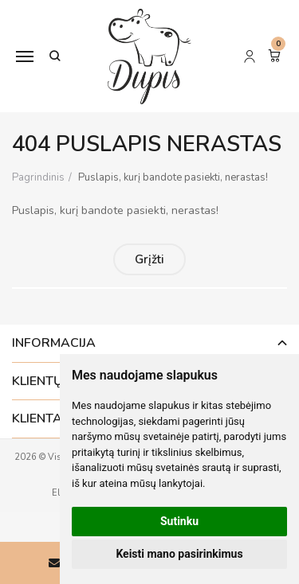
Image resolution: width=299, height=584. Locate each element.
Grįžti (149, 259)
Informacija (54, 343)
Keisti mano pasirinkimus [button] (179, 553)
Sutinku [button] (179, 521)
